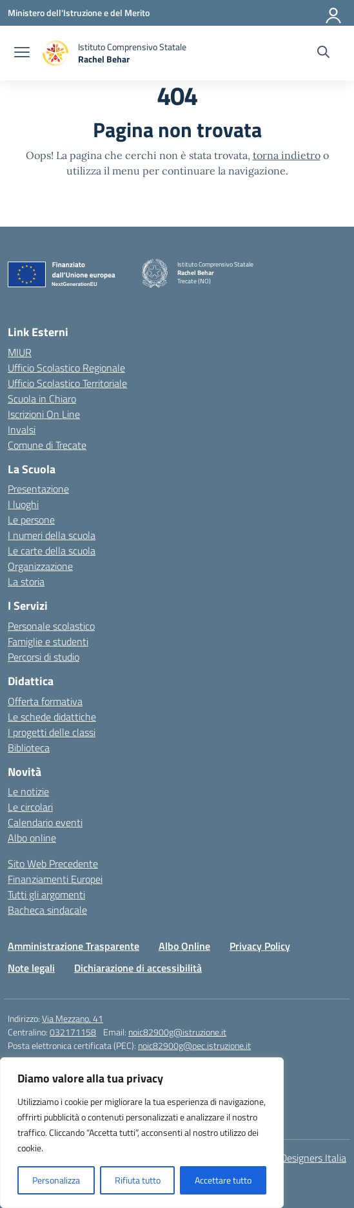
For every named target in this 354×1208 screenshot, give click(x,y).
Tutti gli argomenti (46, 894)
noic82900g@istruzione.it (177, 1032)
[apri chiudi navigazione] (22, 53)
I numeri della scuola (51, 535)
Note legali (31, 968)
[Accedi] (334, 13)
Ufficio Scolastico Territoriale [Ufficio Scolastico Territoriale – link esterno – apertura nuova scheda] (67, 383)
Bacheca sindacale (47, 910)
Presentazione (38, 488)
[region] (142, 1132)
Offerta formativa (45, 701)
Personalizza (56, 1180)
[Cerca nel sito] (323, 53)
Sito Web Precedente (53, 863)
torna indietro (286, 155)
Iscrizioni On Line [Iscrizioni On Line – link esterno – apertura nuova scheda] (44, 414)
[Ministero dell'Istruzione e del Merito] (79, 12)
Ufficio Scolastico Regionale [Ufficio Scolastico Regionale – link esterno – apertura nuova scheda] (66, 367)
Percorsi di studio (43, 657)
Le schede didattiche (52, 716)
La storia (26, 581)
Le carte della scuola (51, 550)
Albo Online (184, 946)
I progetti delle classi (51, 732)
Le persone (31, 519)
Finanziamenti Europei (55, 879)
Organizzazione (40, 566)
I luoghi (23, 504)
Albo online (32, 837)
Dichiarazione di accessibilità (138, 968)
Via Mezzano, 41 (72, 1018)
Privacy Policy (260, 946)
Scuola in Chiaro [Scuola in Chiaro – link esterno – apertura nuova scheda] (42, 398)
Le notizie (28, 791)
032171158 (73, 1032)
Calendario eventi (45, 822)
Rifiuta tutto (138, 1180)
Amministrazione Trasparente (73, 946)
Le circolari (30, 807)
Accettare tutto (223, 1180)
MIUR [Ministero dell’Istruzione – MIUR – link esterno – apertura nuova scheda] (20, 352)
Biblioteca (29, 747)
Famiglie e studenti (48, 641)
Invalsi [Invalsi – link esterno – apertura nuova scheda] (21, 429)
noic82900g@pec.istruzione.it (194, 1045)
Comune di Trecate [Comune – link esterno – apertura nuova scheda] (47, 445)
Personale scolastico (51, 626)
